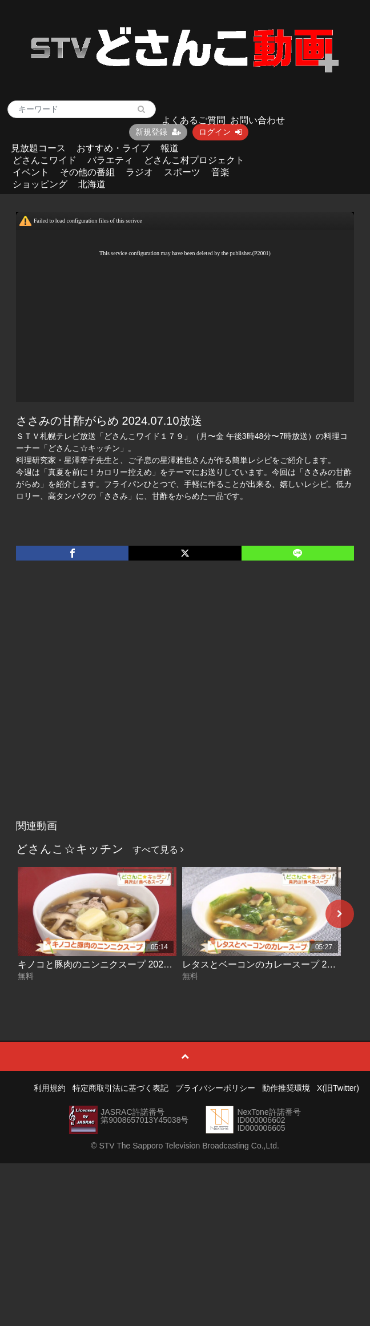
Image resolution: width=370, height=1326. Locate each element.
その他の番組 (87, 172)
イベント (31, 172)
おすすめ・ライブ (113, 148)
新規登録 (158, 131)
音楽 (220, 172)
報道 (169, 148)
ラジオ (139, 172)
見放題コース (38, 148)
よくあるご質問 (194, 120)
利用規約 (50, 1088)
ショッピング (40, 184)
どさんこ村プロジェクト (194, 160)
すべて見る (158, 850)
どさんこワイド (45, 160)
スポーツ (182, 172)
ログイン (220, 131)
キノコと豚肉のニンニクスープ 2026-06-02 (106, 964)
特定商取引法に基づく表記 (120, 1088)
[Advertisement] (107, 702)
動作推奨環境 (286, 1088)
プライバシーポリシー (215, 1088)
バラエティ (110, 160)
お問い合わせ (257, 120)
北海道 (92, 184)
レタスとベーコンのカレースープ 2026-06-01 (275, 964)
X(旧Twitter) (338, 1088)
